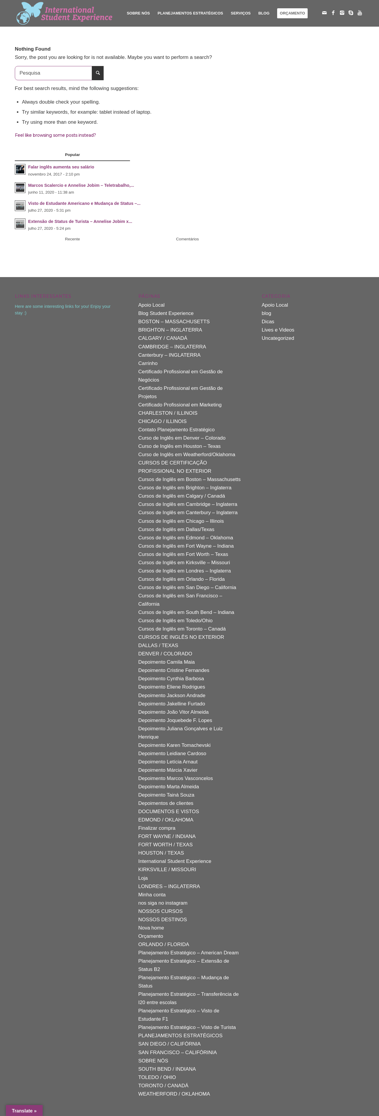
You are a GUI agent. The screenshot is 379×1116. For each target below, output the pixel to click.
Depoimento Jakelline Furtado (171, 704)
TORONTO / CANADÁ (163, 1085)
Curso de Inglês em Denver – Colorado (182, 438)
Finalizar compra (157, 828)
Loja (143, 878)
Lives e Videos (278, 330)
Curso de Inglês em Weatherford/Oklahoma (186, 454)
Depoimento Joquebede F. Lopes (175, 720)
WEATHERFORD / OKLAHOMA (174, 1094)
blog (266, 313)
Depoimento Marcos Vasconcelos (175, 778)
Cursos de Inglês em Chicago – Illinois (181, 521)
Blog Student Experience (166, 313)
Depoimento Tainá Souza (166, 795)
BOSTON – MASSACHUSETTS (174, 321)
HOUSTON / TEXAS (161, 853)
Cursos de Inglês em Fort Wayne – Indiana (186, 546)
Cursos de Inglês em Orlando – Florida (181, 579)
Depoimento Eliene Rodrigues (171, 687)
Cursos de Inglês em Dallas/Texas (176, 529)
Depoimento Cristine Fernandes (173, 670)
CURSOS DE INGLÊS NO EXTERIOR (181, 637)
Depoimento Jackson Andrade (171, 695)
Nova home (151, 928)
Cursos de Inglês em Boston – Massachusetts (189, 479)
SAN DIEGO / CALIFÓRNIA (169, 1044)
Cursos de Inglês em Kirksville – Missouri (184, 562)
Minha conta (152, 895)
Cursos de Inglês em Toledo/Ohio (175, 620)
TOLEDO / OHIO (157, 1077)
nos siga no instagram (162, 903)
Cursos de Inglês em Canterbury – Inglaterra (187, 512)
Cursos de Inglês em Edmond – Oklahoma (185, 538)
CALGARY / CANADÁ (162, 338)
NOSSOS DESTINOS (162, 919)
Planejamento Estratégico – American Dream (188, 953)
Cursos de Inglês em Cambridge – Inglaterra (187, 504)
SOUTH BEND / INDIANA (167, 1069)
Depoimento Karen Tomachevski (174, 745)
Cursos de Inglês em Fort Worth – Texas (183, 554)
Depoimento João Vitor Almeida (173, 712)
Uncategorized (278, 338)
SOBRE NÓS (153, 1061)
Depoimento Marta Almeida (168, 786)
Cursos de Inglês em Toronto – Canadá (182, 629)
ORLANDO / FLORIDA (163, 944)
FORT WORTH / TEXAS (165, 845)
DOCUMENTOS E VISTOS (168, 811)
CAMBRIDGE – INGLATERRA (172, 347)
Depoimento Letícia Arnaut (167, 762)
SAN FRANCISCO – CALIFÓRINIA (177, 1052)
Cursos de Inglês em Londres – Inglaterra (184, 571)
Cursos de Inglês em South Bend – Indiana (186, 612)
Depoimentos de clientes (165, 803)
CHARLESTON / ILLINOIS (167, 413)
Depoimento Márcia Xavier (167, 770)
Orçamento (150, 936)
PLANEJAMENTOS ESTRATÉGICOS (180, 1035)
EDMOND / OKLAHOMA (165, 820)
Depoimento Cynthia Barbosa (171, 678)
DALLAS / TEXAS (158, 645)
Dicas (268, 321)
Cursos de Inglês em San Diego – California (187, 587)
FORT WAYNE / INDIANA (167, 836)
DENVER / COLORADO (165, 654)
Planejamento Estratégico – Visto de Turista (187, 1027)
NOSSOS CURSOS (160, 911)
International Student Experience (174, 861)
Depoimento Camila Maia (166, 662)
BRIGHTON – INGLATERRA (170, 330)
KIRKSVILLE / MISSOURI (167, 869)
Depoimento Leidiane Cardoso (172, 753)
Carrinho (148, 363)
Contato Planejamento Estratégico (176, 429)
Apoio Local (151, 305)
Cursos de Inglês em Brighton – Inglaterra (185, 488)
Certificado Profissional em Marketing (180, 405)
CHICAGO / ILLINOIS (162, 421)
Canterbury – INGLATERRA (169, 355)
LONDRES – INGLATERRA (169, 886)
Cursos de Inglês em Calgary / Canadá (181, 496)
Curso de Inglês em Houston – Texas (179, 446)
